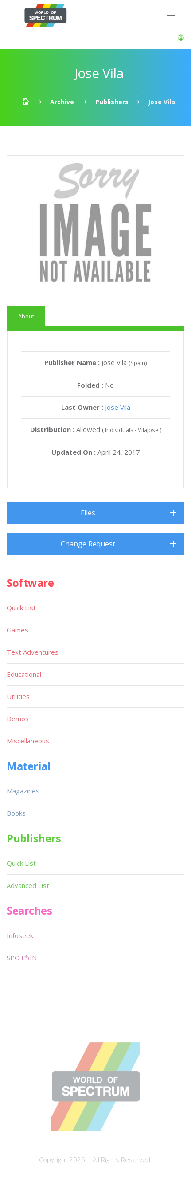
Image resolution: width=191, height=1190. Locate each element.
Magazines (23, 790)
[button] (181, 37)
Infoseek (20, 935)
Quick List (21, 607)
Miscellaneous (28, 740)
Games (17, 629)
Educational (24, 674)
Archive (62, 102)
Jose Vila (117, 407)
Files (88, 513)
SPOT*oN (22, 957)
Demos (18, 718)
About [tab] (26, 316)
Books (16, 813)
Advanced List (28, 885)
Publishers (112, 102)
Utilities (18, 696)
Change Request (88, 544)
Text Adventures (32, 652)
